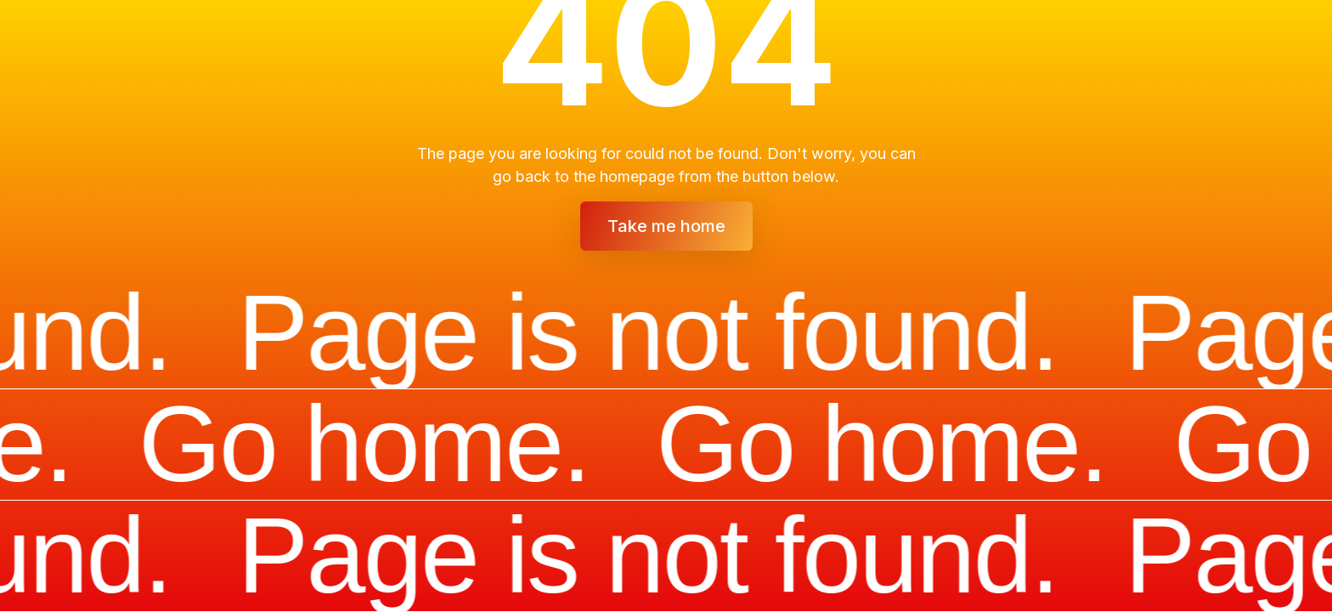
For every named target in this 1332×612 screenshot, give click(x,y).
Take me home (666, 226)
